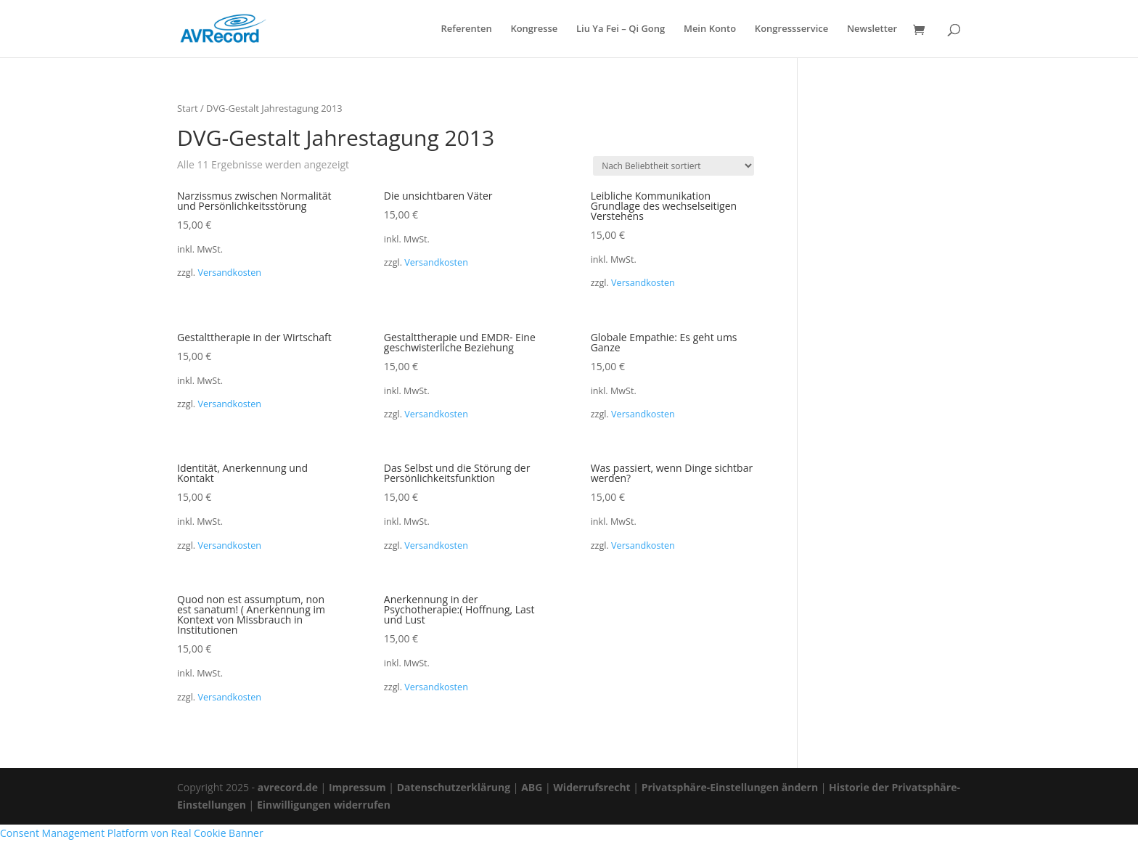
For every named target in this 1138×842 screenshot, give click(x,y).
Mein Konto (710, 29)
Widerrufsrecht (591, 787)
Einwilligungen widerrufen (323, 805)
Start (187, 108)
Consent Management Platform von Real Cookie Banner (131, 833)
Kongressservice (791, 29)
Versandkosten (229, 272)
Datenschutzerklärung (454, 787)
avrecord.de (288, 787)
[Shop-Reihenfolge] (673, 166)
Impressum (357, 787)
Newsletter (872, 29)
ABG (531, 787)
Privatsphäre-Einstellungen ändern (730, 787)
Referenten (466, 29)
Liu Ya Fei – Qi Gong (620, 29)
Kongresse (533, 29)
